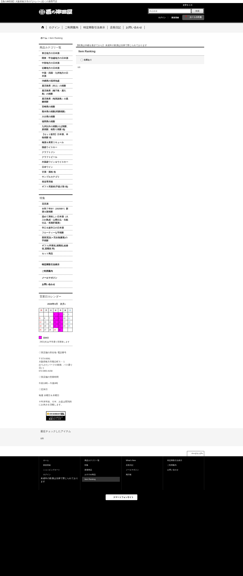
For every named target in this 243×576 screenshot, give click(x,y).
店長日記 (129, 465)
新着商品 (88, 470)
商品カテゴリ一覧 (92, 460)
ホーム (46, 460)
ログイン (162, 18)
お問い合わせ (48, 284)
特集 (86, 465)
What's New (131, 460)
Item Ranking (90, 479)
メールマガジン (49, 278)
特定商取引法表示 (50, 264)
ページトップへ (197, 453)
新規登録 (175, 18)
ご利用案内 (47, 271)
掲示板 (128, 474)
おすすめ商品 (90, 474)
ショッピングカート (51, 470)
